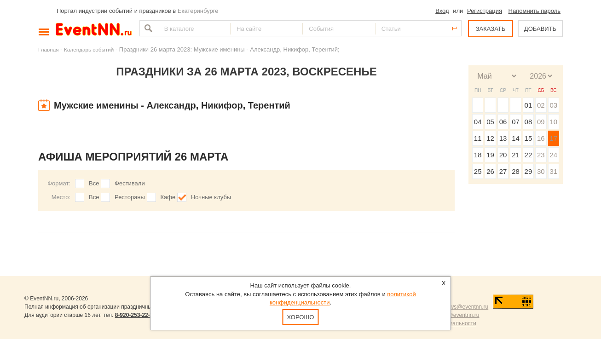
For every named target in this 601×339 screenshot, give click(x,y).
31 (553, 171)
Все (94, 183)
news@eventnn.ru (466, 307)
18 (478, 155)
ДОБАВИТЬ (540, 28)
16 (541, 138)
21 (516, 155)
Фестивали (130, 183)
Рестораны (130, 197)
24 (553, 155)
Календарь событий (89, 49)
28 (516, 171)
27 (503, 171)
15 (528, 138)
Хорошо (300, 317)
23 (541, 155)
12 (490, 138)
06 (503, 122)
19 (490, 155)
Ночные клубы (211, 197)
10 (553, 122)
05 (490, 122)
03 (553, 105)
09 (541, 122)
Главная (48, 49)
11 (478, 138)
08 (528, 122)
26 (490, 171)
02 (541, 105)
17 (553, 138)
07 (516, 122)
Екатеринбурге (198, 10)
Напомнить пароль (535, 10)
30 (541, 171)
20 (503, 155)
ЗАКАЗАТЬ (491, 28)
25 (478, 171)
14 (516, 138)
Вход (442, 10)
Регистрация (484, 10)
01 (528, 105)
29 (528, 171)
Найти (147, 28)
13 (503, 138)
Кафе (168, 197)
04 (478, 122)
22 (528, 155)
